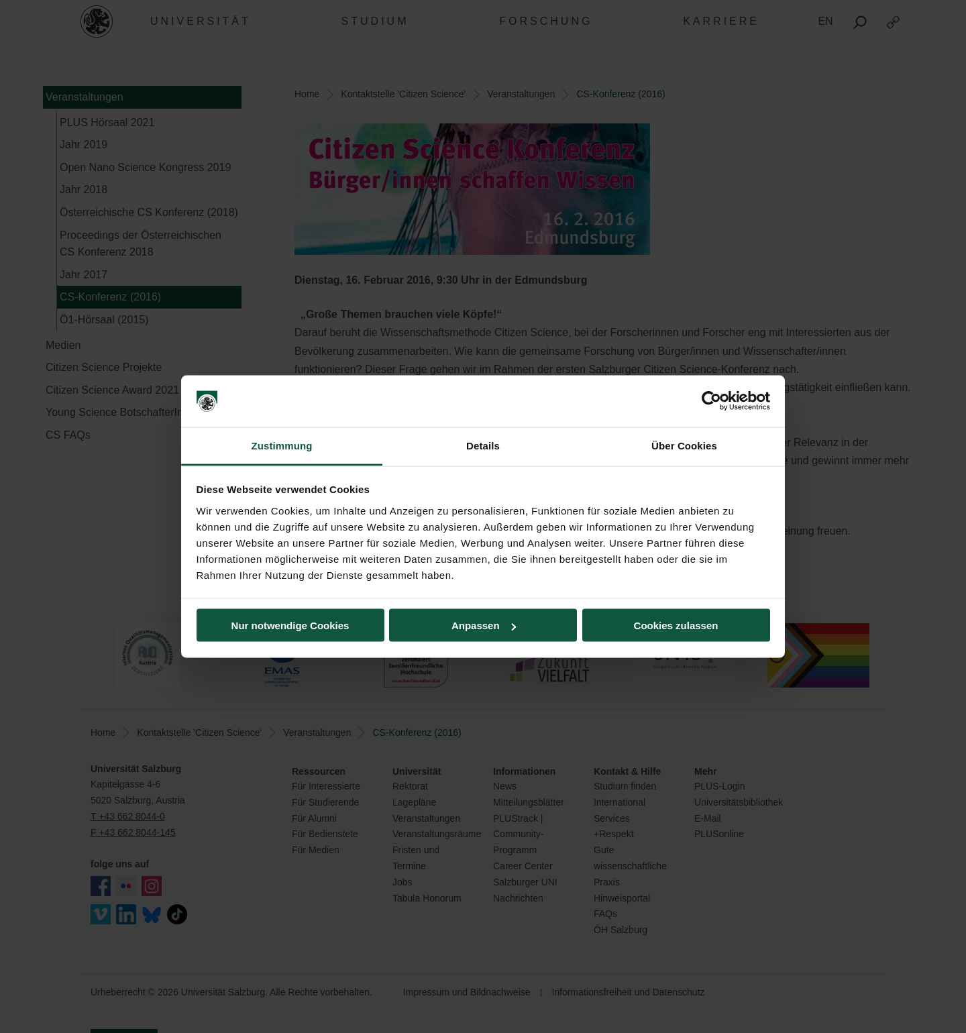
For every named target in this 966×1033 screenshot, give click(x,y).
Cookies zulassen (676, 625)
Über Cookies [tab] (684, 445)
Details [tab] (483, 445)
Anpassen (483, 625)
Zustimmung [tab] (282, 445)
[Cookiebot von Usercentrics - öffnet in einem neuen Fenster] (711, 401)
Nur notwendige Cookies (290, 625)
